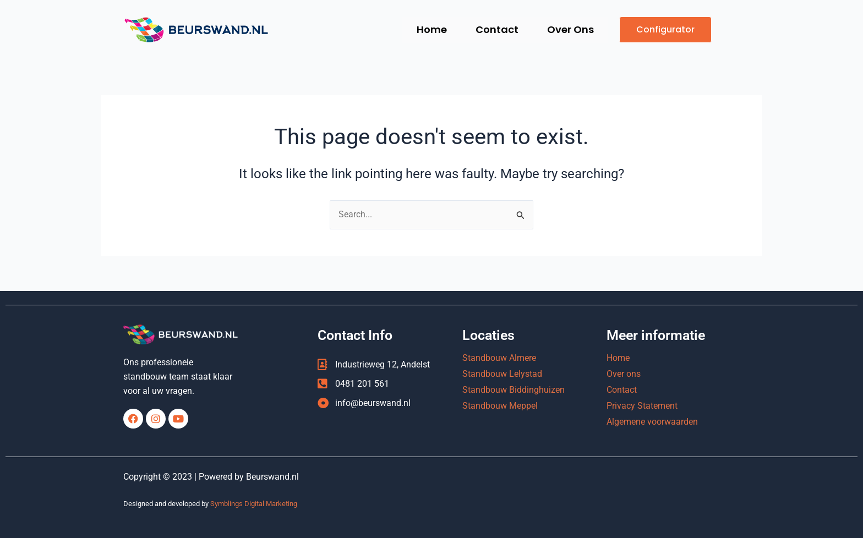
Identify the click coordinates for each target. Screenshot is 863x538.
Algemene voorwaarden (652, 421)
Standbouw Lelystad (502, 374)
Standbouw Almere (499, 358)
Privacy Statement (642, 405)
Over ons (624, 374)
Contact (495, 29)
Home (429, 29)
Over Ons (570, 29)
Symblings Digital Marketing (253, 503)
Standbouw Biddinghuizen (513, 390)
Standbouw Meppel (500, 405)
